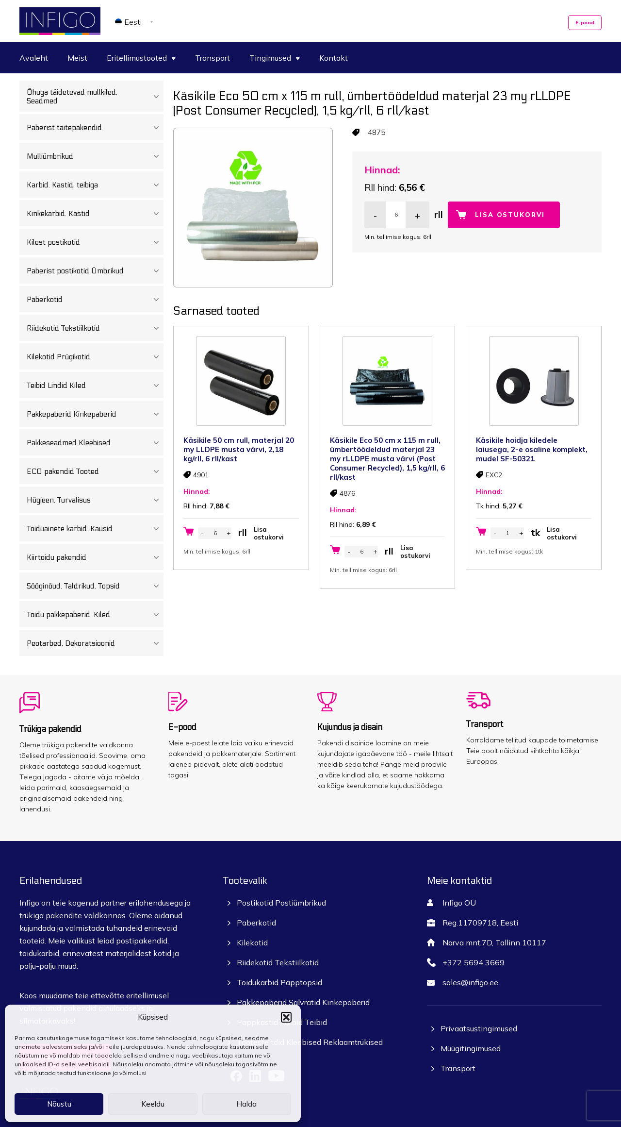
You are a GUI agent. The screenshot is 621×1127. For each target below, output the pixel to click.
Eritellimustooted (141, 58)
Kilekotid (252, 942)
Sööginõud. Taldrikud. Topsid (95, 586)
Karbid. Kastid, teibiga (95, 185)
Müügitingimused (471, 1048)
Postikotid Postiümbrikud (281, 903)
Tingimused (274, 58)
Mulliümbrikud (95, 156)
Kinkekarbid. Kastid (95, 213)
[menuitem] (135, 21)
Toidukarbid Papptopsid (279, 982)
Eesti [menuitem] (133, 22)
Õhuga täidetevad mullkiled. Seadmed (95, 96)
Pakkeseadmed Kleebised (95, 443)
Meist (77, 58)
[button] (286, 1017)
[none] (135, 21)
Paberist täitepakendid (95, 127)
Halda (246, 1104)
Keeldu (152, 1104)
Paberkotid (95, 299)
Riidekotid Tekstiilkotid (95, 328)
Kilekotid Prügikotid (95, 357)
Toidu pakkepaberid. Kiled (95, 614)
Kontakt (333, 58)
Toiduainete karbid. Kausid (95, 528)
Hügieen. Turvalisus (95, 500)
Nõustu (59, 1104)
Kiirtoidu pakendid (95, 557)
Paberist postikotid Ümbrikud (95, 271)
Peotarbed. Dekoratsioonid (95, 643)
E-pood (584, 22)
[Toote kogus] (396, 215)
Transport (212, 58)
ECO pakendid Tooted (95, 471)
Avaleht (33, 58)
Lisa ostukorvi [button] (269, 533)
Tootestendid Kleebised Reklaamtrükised (310, 1042)
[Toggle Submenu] (156, 96)
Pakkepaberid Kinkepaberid (95, 414)
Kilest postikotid (95, 242)
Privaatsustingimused (479, 1028)
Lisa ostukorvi (510, 215)
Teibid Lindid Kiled (95, 385)
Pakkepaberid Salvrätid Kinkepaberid (303, 1002)
